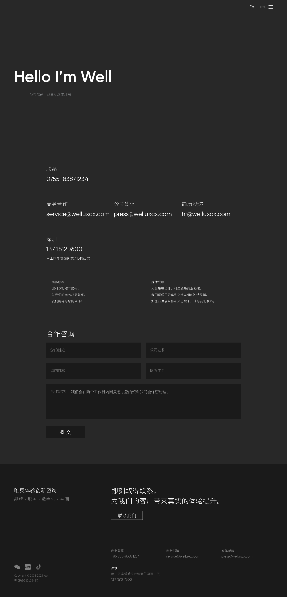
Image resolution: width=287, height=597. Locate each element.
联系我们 (127, 515)
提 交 (65, 443)
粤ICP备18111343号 (26, 580)
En (251, 7)
